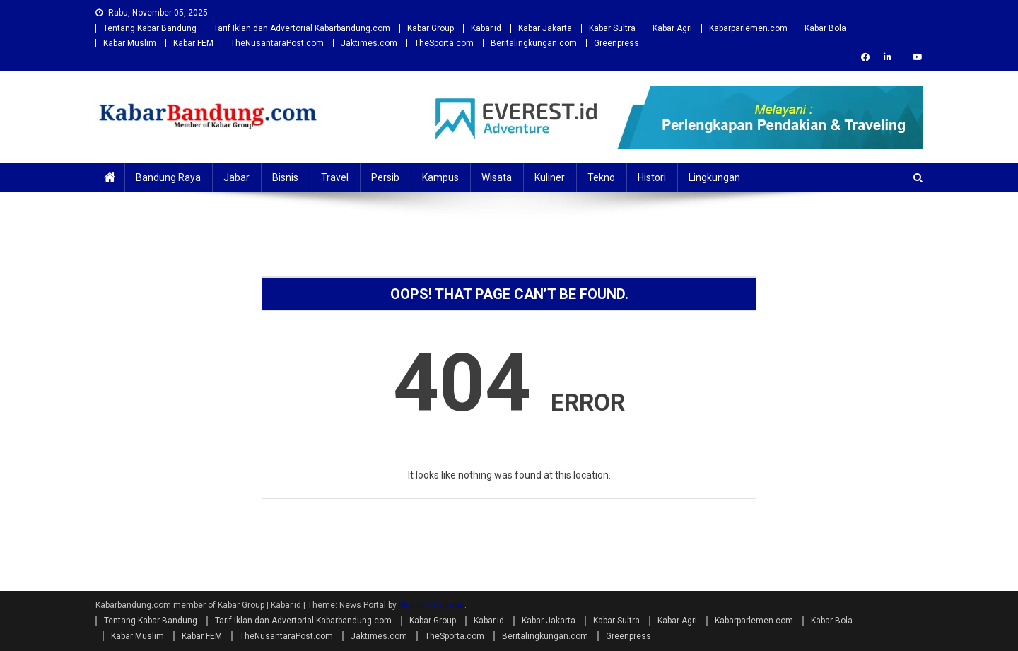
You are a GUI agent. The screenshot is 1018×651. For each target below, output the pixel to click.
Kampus (440, 177)
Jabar (236, 177)
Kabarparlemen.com (748, 28)
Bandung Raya (168, 177)
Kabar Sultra (612, 28)
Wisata (496, 177)
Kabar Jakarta (545, 28)
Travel (335, 177)
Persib (385, 177)
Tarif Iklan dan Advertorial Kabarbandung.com (301, 28)
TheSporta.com (444, 43)
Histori (652, 177)
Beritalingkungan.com (534, 43)
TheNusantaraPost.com (277, 43)
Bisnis (285, 177)
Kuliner (549, 177)
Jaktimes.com (369, 43)
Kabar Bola (825, 28)
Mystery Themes (431, 605)
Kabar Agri (672, 28)
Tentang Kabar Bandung (150, 28)
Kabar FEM (193, 43)
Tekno (601, 177)
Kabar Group (430, 28)
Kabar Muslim (129, 43)
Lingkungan (714, 177)
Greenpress (616, 43)
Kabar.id (486, 28)
